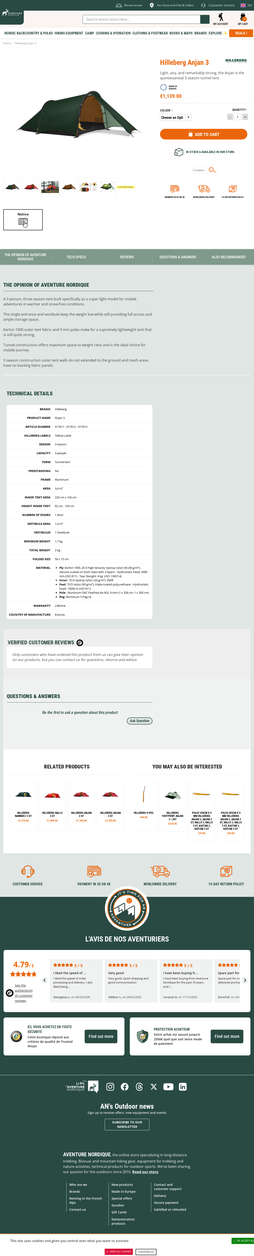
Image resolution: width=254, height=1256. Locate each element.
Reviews (127, 257)
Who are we (78, 1184)
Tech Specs (76, 257)
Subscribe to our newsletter (127, 1124)
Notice (23, 214)
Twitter (154, 1087)
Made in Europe (124, 1191)
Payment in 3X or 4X (94, 884)
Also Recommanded (229, 257)
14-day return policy (233, 197)
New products (122, 1184)
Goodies (118, 1205)
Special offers (122, 1198)
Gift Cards (119, 1212)
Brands (74, 1191)
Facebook (124, 1087)
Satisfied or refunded (170, 1209)
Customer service (28, 884)
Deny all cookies (118, 1251)
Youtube (168, 1087)
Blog (83, 1087)
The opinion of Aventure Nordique (25, 257)
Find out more (101, 1036)
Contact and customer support (168, 1186)
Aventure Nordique (87, 1154)
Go (205, 19)
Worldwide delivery (203, 197)
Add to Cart (207, 134)
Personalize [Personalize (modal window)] (146, 1252)
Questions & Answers (178, 257)
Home (7, 43)
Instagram (110, 1087)
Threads (139, 1087)
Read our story (145, 1171)
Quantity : (239, 110)
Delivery (160, 1196)
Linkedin (183, 1087)
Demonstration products (123, 1221)
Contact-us (77, 1209)
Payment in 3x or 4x (175, 197)
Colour (165, 110)
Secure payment (166, 1202)
